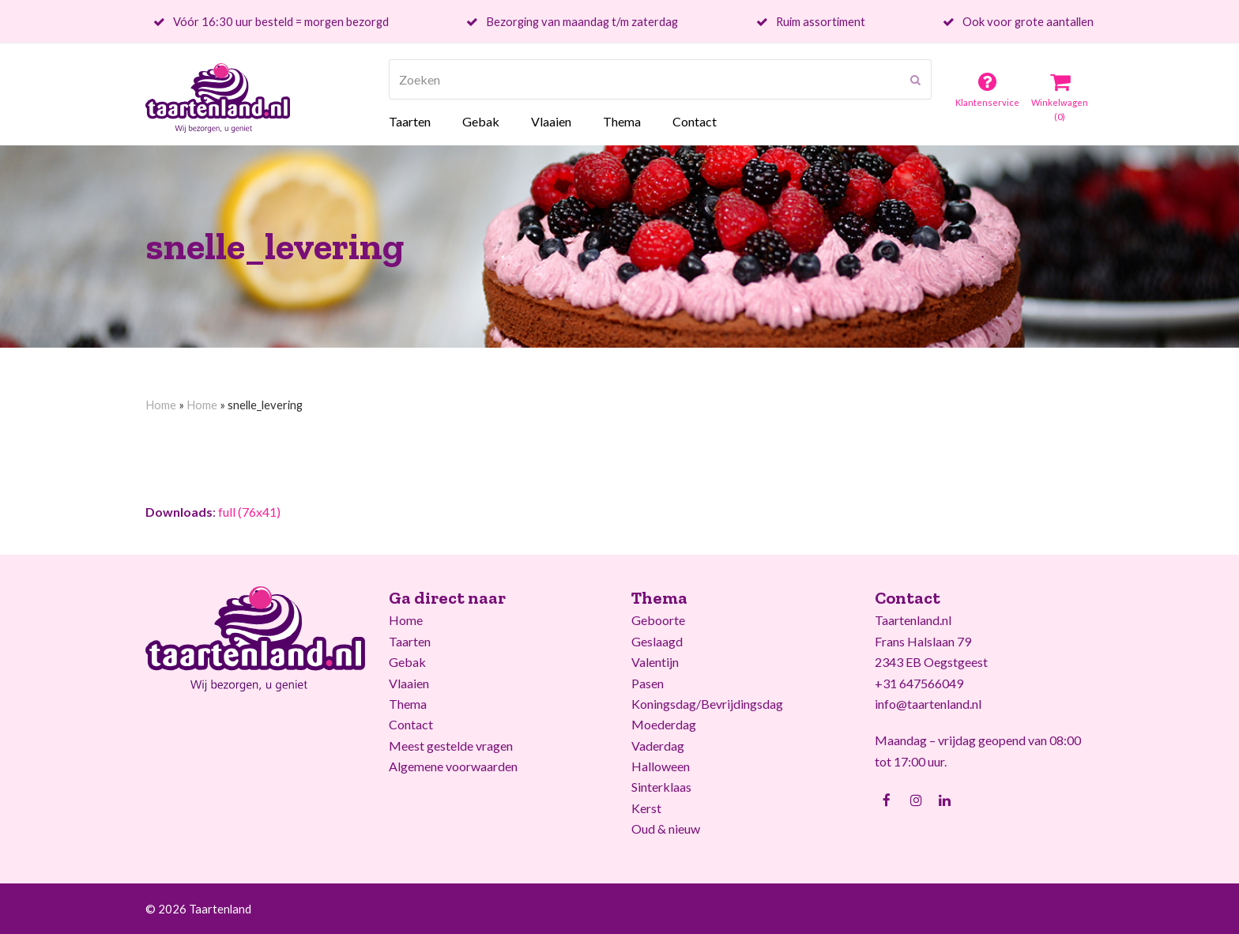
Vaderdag (657, 745)
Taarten (410, 641)
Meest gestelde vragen (451, 745)
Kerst (646, 807)
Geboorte (658, 619)
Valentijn (655, 661)
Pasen (647, 683)
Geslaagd (657, 641)
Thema (408, 703)
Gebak (407, 661)
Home (160, 404)
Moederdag (663, 724)
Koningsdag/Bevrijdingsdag (707, 703)
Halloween (660, 766)
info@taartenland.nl (928, 703)
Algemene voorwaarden (453, 766)
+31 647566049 (919, 683)
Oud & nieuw (665, 828)
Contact (411, 724)
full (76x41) (249, 511)
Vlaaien (409, 683)
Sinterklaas (661, 786)
